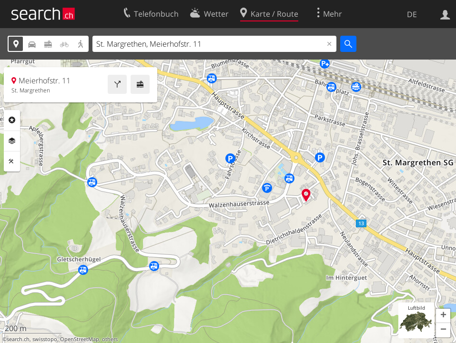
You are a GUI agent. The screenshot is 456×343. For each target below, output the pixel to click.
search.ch (18, 339)
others (110, 339)
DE (412, 14)
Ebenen (12, 141)
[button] (443, 316)
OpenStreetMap (79, 339)
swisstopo (44, 339)
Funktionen (12, 161)
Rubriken (12, 120)
